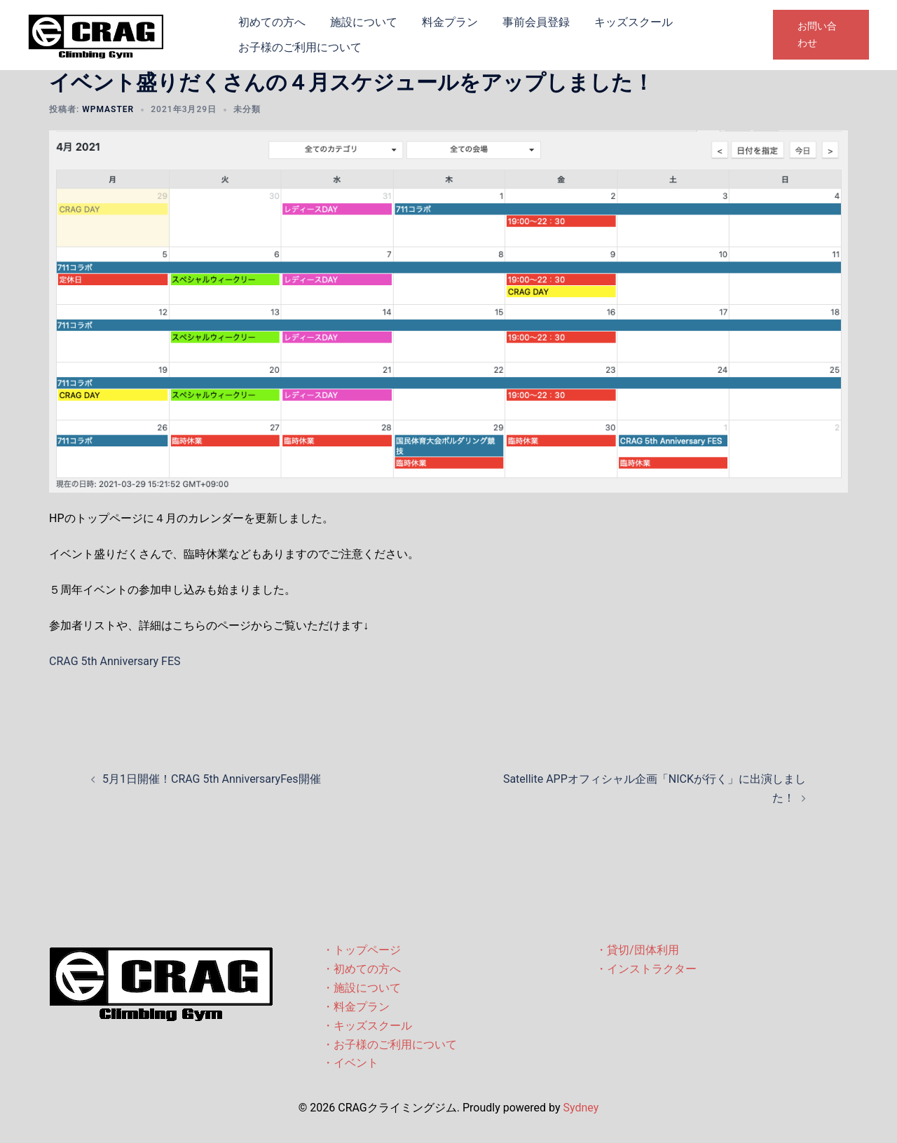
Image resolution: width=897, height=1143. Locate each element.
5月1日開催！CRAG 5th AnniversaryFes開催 (211, 779)
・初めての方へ (361, 969)
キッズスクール (633, 22)
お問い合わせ (817, 34)
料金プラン (450, 22)
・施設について (361, 987)
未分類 (247, 109)
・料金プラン (356, 1006)
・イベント (350, 1062)
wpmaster (108, 109)
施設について (363, 22)
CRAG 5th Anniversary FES (115, 661)
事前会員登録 (536, 22)
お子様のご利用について (300, 47)
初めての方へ (272, 22)
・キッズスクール (367, 1025)
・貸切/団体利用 (637, 950)
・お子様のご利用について (389, 1044)
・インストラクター (646, 969)
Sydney (580, 1107)
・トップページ (361, 950)
